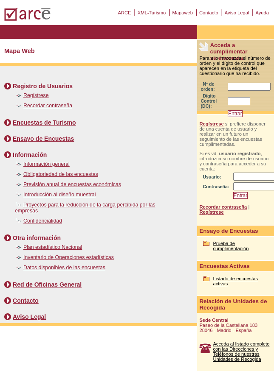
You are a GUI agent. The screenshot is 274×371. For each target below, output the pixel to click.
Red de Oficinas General (47, 284)
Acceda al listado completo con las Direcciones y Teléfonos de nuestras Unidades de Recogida (241, 351)
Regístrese (36, 95)
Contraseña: (216, 186)
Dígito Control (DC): (209, 101)
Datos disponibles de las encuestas (64, 268)
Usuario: (212, 176)
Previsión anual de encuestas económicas (72, 184)
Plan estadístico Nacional (52, 247)
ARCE (124, 12)
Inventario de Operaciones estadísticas (68, 257)
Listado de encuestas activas (235, 281)
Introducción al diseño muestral (59, 195)
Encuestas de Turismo (44, 122)
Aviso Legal (237, 12)
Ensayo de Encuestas (43, 138)
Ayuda (262, 12)
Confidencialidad (42, 221)
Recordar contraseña (47, 106)
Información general (46, 164)
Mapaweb (182, 12)
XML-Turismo (152, 12)
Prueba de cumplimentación (231, 246)
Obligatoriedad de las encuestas (60, 174)
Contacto (208, 12)
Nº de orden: (208, 86)
